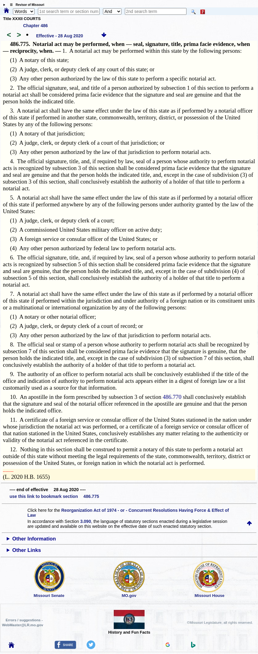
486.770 (172, 397)
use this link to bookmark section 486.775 (54, 496)
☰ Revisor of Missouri (25, 4)
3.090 (85, 521)
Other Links (26, 550)
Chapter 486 (35, 25)
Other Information (34, 539)
